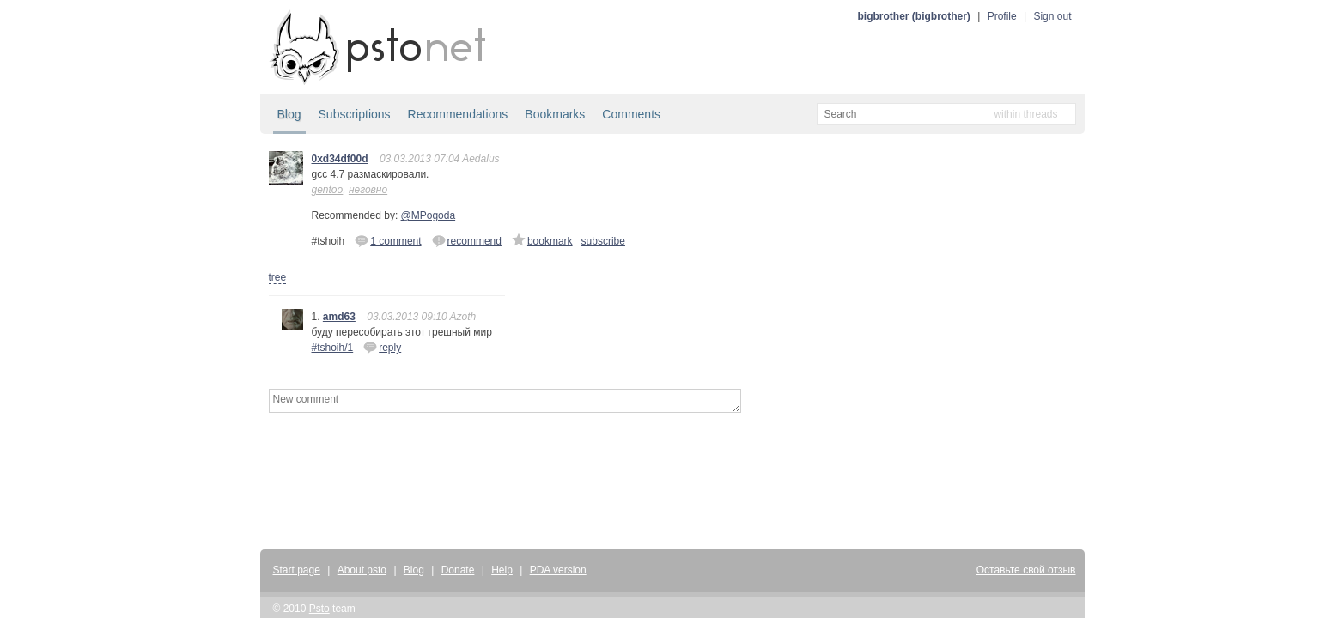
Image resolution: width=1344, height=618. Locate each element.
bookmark (542, 240)
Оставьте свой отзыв (1026, 570)
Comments (631, 114)
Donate (458, 570)
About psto (362, 570)
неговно (368, 190)
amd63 (339, 317)
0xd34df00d (340, 159)
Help (502, 570)
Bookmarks (555, 114)
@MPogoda (428, 215)
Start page (296, 570)
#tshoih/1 (333, 348)
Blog (289, 114)
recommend (467, 240)
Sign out (1052, 16)
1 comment (388, 240)
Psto (319, 609)
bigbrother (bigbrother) (914, 16)
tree (278, 277)
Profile (1002, 16)
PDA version (558, 570)
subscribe (603, 241)
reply (382, 347)
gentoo (328, 190)
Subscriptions (355, 114)
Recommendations (458, 114)
